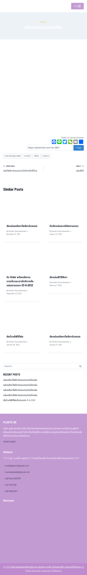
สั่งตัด (36, 156)
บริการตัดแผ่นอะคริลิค (12, 156)
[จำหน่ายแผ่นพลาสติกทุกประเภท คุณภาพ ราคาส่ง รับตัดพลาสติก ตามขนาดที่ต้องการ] (7, 6)
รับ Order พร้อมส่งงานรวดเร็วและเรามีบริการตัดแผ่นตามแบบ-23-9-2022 (20, 281)
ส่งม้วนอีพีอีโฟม (14, 337)
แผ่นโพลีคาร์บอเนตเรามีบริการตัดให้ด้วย (22, 168)
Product (43, 22)
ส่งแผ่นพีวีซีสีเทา (58, 277)
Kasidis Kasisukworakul (17, 231)
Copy (78, 148)
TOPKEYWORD (9, 442)
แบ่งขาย (45, 156)
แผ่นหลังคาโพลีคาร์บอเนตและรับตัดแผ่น (20, 380)
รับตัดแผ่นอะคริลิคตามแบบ (64, 226)
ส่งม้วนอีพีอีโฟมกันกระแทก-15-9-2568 (19, 400)
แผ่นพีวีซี (65, 168)
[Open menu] (77, 6)
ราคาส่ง (27, 156)
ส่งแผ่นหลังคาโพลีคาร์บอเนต (21, 226)
